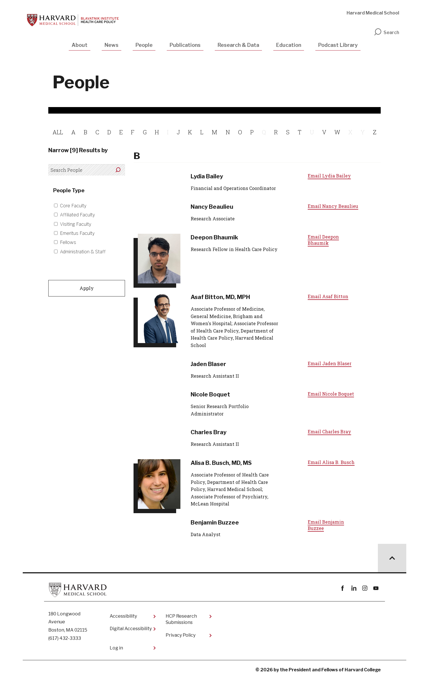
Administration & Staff (83, 251)
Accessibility (123, 616)
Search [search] (386, 32)
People (144, 45)
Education (288, 45)
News (111, 45)
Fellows (68, 242)
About (80, 45)
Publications (185, 45)
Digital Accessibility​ (131, 628)
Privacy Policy (180, 635)
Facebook (342, 588)
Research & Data (238, 45)
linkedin (354, 588)
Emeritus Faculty (77, 233)
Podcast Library (338, 45)
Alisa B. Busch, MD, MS (221, 462)
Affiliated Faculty (77, 215)
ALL (58, 132)
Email (329, 176)
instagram (365, 588)
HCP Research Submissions (181, 619)
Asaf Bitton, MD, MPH (220, 297)
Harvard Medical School (373, 13)
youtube (376, 588)
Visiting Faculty (75, 224)
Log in (116, 648)
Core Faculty (73, 205)
